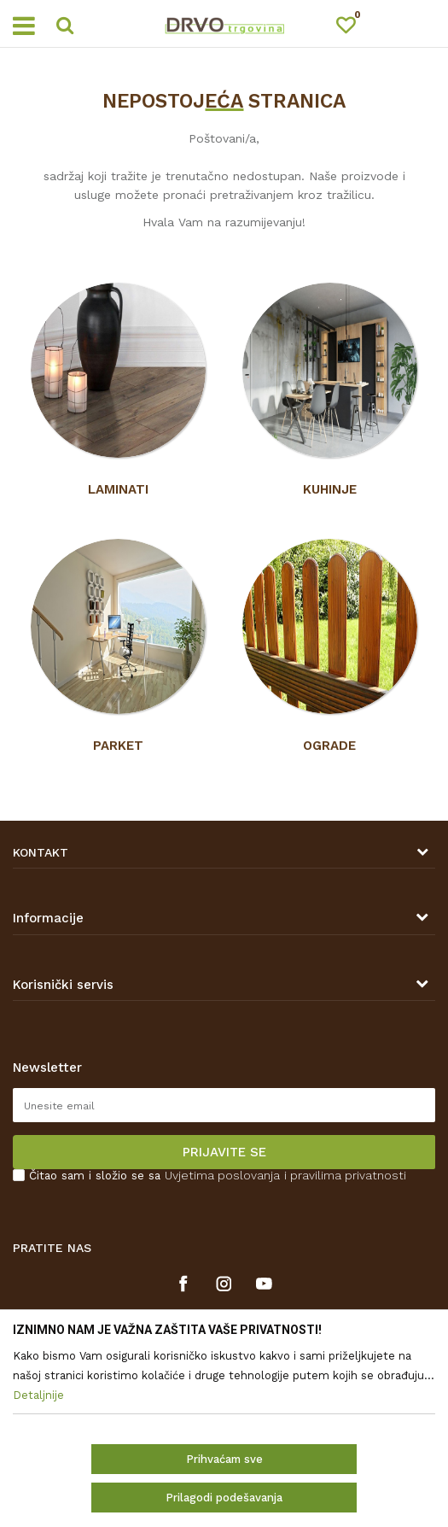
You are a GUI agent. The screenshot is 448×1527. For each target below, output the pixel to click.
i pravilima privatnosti (345, 1175)
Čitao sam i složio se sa (217, 1175)
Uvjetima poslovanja (222, 1175)
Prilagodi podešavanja (224, 1497)
